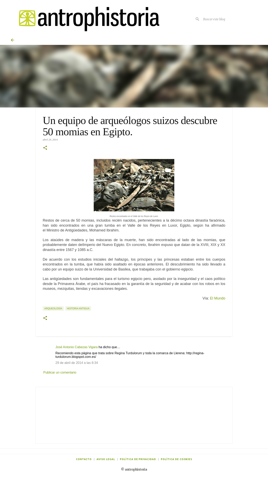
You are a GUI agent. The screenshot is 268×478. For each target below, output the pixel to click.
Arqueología (53, 308)
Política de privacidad (138, 459)
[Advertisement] (134, 415)
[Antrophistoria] (86, 19)
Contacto (84, 459)
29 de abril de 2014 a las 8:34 (76, 362)
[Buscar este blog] (230, 19)
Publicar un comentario (59, 372)
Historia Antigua (78, 308)
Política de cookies (176, 459)
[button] (45, 148)
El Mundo (217, 298)
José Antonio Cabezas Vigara (76, 347)
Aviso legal (106, 459)
